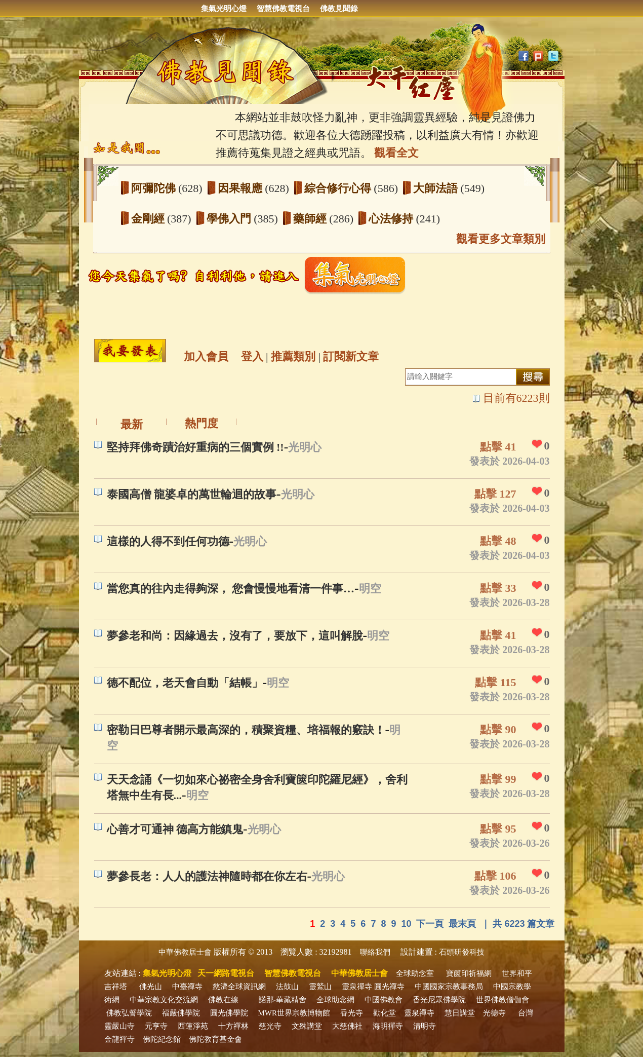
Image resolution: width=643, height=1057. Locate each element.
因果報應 (241, 188)
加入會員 (206, 356)
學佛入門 (230, 218)
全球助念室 (415, 973)
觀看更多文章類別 (500, 239)
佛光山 (150, 987)
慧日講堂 (460, 1013)
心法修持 (392, 218)
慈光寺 (270, 1026)
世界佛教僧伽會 (502, 1000)
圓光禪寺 (389, 987)
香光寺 (351, 1013)
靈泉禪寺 (357, 987)
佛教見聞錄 (339, 9)
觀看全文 (396, 152)
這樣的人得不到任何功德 (168, 541)
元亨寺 (156, 1026)
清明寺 (424, 1026)
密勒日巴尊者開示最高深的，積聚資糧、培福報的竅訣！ (246, 730)
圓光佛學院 (229, 1013)
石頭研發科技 (462, 952)
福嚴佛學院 (181, 1013)
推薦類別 (293, 356)
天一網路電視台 (225, 973)
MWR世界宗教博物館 (294, 1013)
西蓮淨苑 (193, 1026)
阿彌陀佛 (155, 188)
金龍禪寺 (119, 1039)
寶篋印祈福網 (469, 973)
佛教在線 (223, 1000)
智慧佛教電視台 (283, 9)
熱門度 (201, 423)
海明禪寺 (388, 1026)
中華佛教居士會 (185, 952)
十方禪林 (233, 1026)
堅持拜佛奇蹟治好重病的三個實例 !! (195, 447)
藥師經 (311, 218)
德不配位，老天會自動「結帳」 (185, 682)
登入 (252, 356)
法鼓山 (287, 987)
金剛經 (149, 218)
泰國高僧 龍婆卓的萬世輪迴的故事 (192, 494)
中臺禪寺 (187, 987)
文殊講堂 (307, 1026)
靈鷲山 (320, 987)
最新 (131, 424)
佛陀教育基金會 (215, 1039)
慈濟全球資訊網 (239, 987)
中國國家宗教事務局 (449, 987)
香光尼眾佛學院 (439, 1000)
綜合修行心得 (339, 188)
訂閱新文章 (351, 356)
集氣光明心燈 (224, 9)
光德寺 (494, 1013)
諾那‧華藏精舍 (282, 1000)
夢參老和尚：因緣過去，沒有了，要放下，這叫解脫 (235, 635)
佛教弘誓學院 (129, 1013)
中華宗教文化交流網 (164, 1000)
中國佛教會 (384, 1000)
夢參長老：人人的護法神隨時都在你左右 (207, 876)
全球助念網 (335, 1000)
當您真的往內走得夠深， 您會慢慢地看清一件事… (231, 588)
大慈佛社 (347, 1026)
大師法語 (437, 188)
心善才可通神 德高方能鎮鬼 (175, 829)
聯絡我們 (375, 952)
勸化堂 (384, 1013)
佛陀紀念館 (162, 1039)
